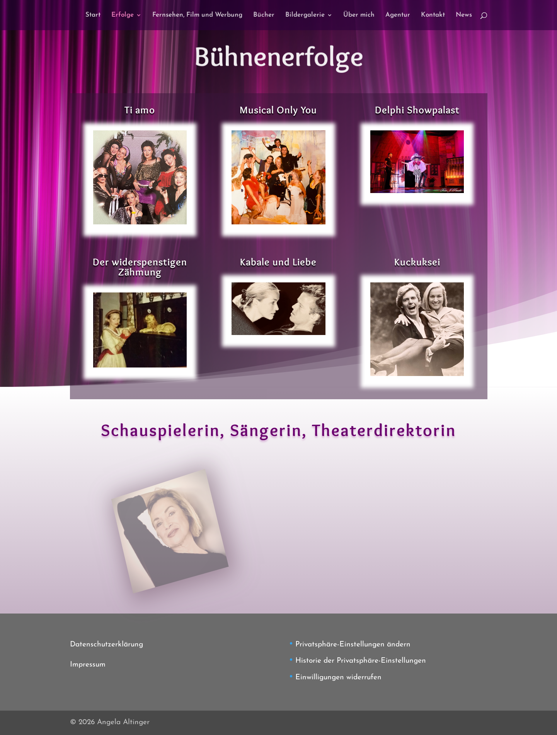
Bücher (263, 15)
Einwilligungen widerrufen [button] (338, 677)
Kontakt (433, 15)
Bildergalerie (305, 15)
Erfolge (122, 15)
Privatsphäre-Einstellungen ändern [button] (353, 644)
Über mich (359, 15)
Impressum (88, 664)
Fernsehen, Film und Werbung (197, 15)
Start (92, 15)
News (464, 15)
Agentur (397, 15)
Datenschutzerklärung (106, 644)
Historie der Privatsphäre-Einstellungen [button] (360, 661)
